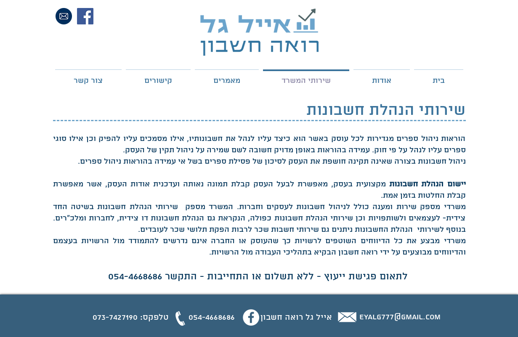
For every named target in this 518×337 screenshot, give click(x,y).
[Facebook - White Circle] (251, 317)
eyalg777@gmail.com (400, 317)
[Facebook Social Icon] (85, 16)
